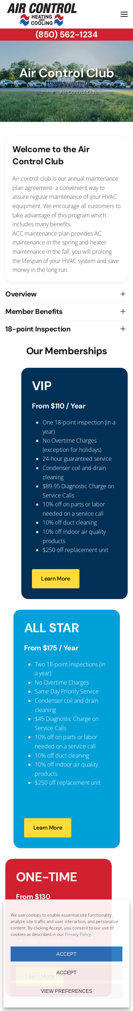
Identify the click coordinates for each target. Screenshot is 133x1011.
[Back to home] (42, 14)
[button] (124, 14)
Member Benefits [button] (34, 311)
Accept (66, 954)
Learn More (55, 578)
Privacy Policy (78, 934)
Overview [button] (21, 294)
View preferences (66, 991)
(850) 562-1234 (66, 34)
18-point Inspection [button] (37, 329)
